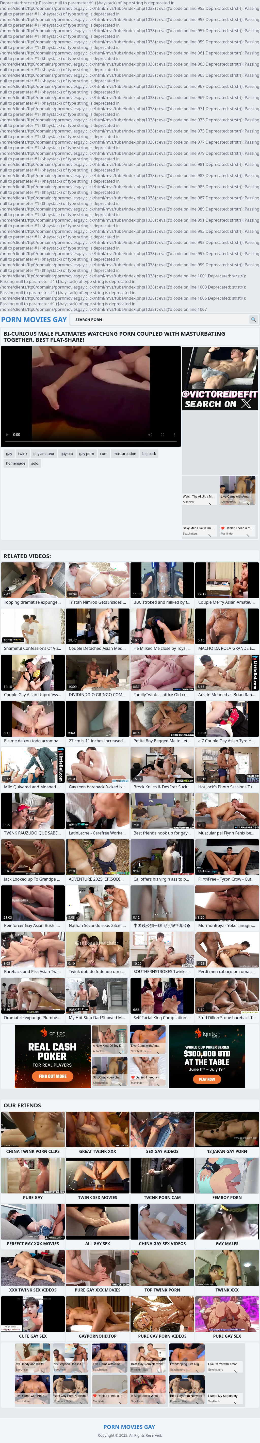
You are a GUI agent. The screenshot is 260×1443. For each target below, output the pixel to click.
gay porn (86, 453)
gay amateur (43, 453)
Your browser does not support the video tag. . (91, 396)
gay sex (67, 453)
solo (34, 463)
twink (22, 453)
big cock (149, 453)
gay (9, 453)
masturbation (124, 453)
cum (103, 453)
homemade (15, 463)
